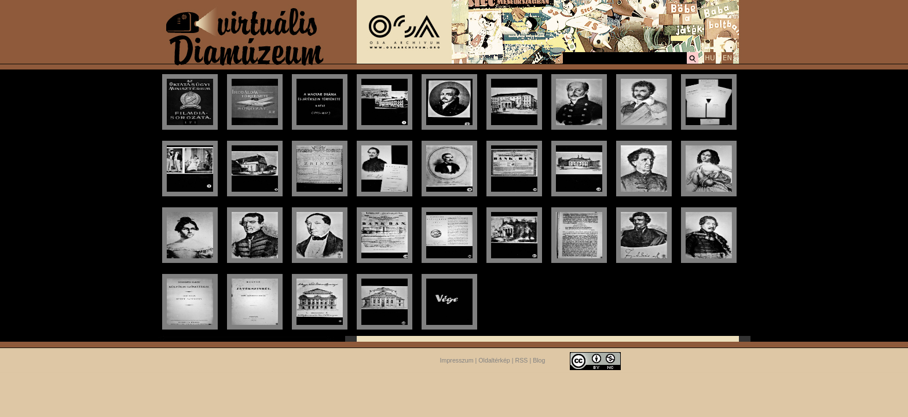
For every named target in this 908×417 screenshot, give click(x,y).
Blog (539, 360)
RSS (521, 360)
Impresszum (457, 360)
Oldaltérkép (494, 360)
